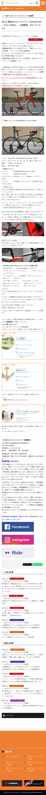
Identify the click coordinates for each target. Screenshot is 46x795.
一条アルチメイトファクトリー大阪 (35, 758)
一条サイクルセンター (12, 756)
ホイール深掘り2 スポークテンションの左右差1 (18, 637)
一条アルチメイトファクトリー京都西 (35, 769)
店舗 (31, 3)
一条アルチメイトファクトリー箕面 (35, 763)
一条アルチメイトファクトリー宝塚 (14, 769)
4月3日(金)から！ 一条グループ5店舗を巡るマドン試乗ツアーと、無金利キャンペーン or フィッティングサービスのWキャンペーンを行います (23, 693)
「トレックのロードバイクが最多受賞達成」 (22, 78)
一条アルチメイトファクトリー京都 (14, 763)
